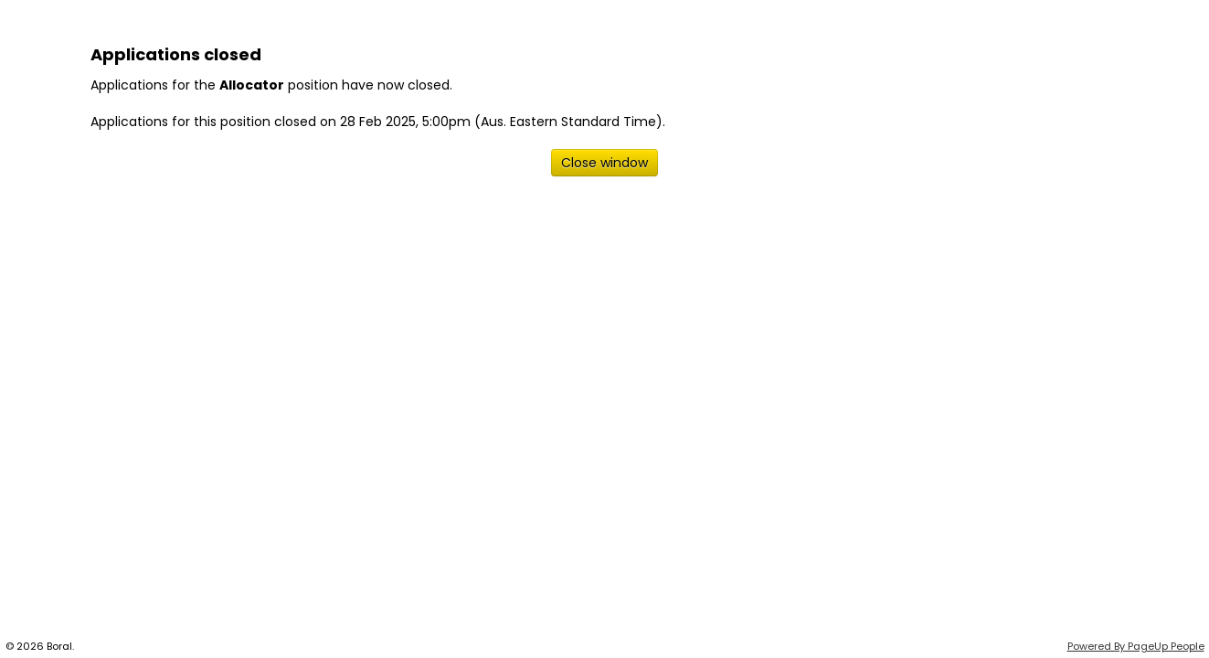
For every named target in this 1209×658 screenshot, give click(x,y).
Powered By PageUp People (1135, 646)
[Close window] (604, 162)
